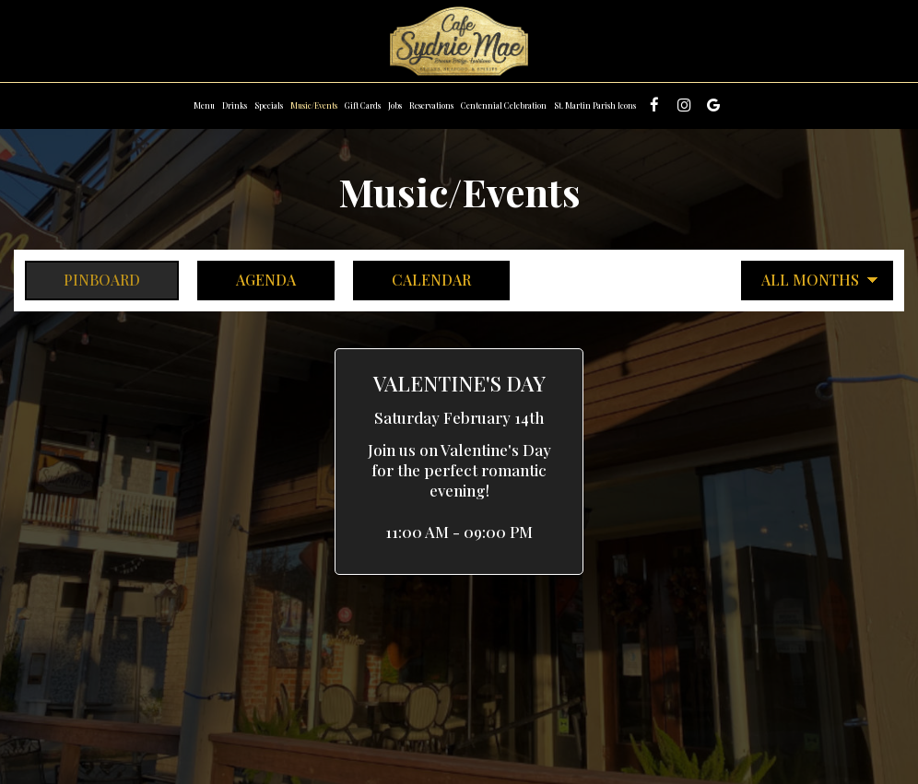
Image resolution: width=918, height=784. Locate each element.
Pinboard (82, 279)
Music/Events (313, 105)
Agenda (246, 279)
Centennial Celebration (504, 105)
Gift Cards (363, 105)
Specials (268, 105)
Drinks (234, 105)
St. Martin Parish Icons (595, 105)
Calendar (412, 279)
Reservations (431, 105)
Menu (204, 105)
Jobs (395, 105)
